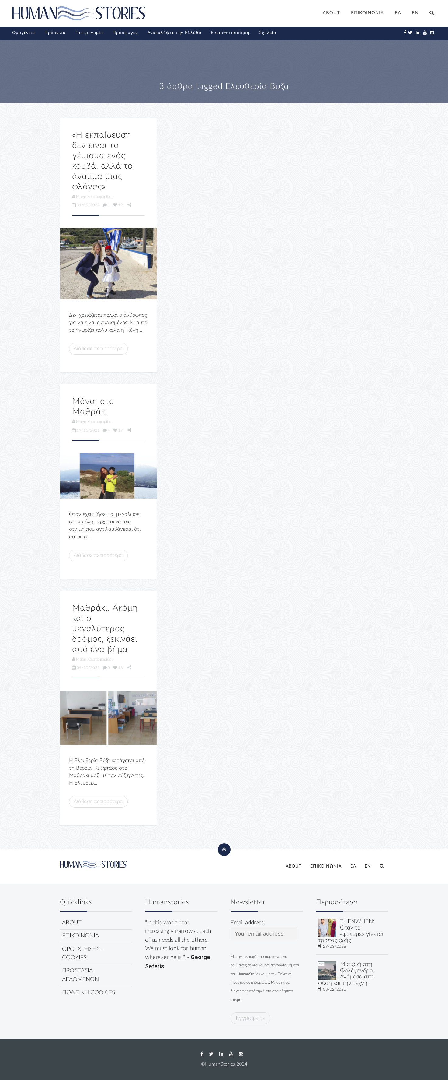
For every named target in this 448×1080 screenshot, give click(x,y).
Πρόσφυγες (125, 33)
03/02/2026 (334, 989)
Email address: (264, 930)
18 (118, 668)
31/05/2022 (86, 205)
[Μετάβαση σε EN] (415, 14)
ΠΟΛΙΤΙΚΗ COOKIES (88, 992)
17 (118, 430)
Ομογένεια (23, 33)
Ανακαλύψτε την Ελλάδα (174, 33)
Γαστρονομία (89, 33)
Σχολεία (267, 33)
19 (118, 205)
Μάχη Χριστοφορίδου (92, 197)
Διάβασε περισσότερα (98, 348)
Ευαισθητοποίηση (230, 33)
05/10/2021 (86, 668)
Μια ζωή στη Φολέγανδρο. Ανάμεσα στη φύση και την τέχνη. (346, 973)
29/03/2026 (334, 946)
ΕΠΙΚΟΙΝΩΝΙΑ (367, 13)
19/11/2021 (86, 430)
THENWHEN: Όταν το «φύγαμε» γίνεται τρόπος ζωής (351, 931)
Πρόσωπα (55, 33)
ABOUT (331, 13)
